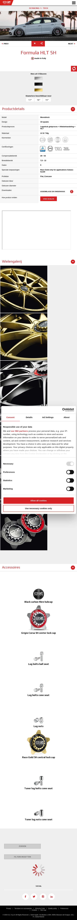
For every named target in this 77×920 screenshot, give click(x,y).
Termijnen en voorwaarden (23, 908)
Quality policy (52, 908)
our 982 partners (19, 431)
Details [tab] (29, 417)
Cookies (34, 910)
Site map (43, 910)
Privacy (8, 908)
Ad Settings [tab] (47, 417)
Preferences (64, 908)
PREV (4, 43)
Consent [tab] (10, 417)
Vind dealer (48, 199)
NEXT (72, 43)
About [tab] (66, 417)
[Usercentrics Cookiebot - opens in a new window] (62, 410)
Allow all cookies (38, 500)
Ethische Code (40, 908)
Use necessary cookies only (38, 508)
